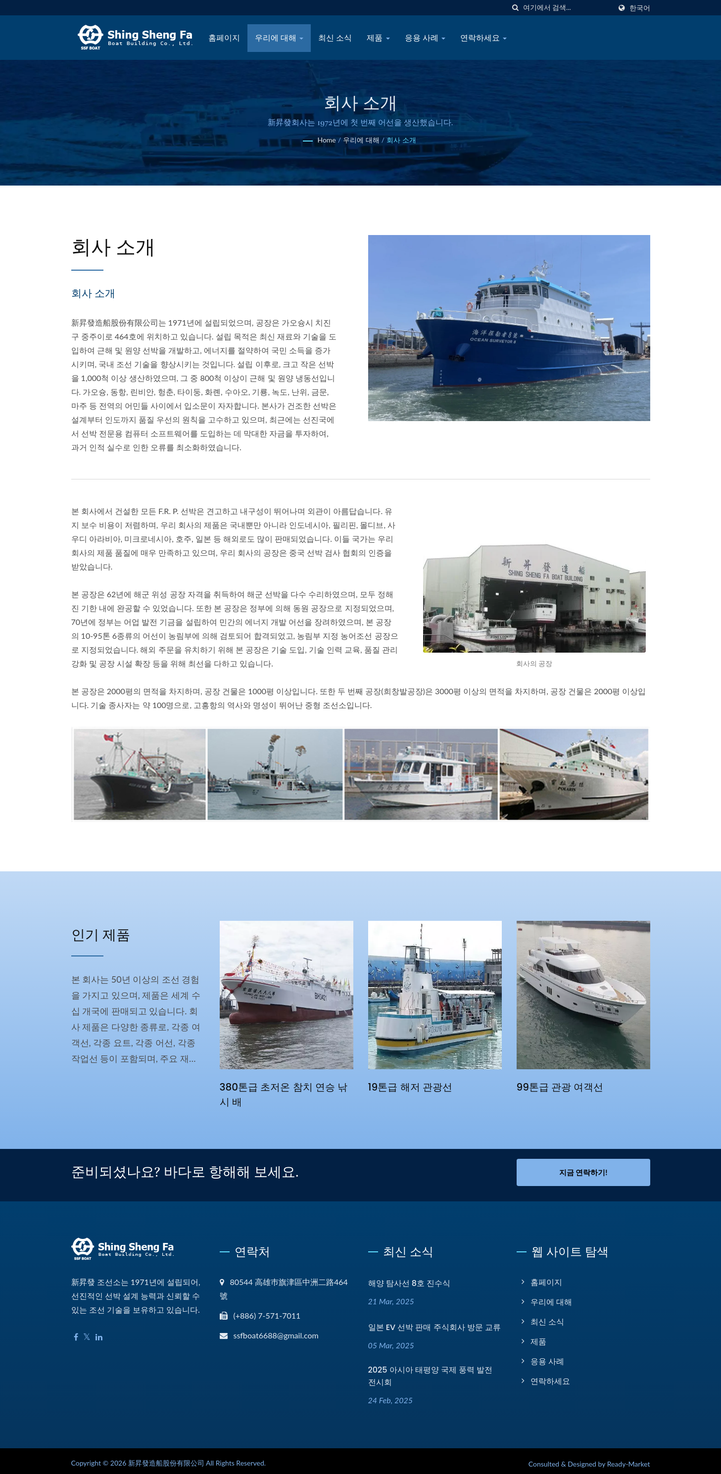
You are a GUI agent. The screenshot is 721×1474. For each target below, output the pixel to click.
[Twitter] (87, 1331)
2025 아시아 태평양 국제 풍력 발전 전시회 (430, 1371)
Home (326, 140)
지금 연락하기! (583, 1172)
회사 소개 (401, 140)
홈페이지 (224, 38)
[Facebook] (76, 1331)
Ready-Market (628, 1458)
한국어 (639, 8)
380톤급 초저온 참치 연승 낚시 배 (280, 1094)
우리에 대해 (279, 38)
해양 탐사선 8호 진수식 (409, 1278)
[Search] (567, 7)
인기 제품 (113, 933)
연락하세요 (483, 38)
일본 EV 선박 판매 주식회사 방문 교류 (434, 1322)
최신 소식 (335, 38)
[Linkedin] (99, 1331)
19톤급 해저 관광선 (412, 1087)
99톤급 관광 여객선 (562, 1087)
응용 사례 (425, 38)
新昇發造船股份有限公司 (166, 1457)
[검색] (515, 7)
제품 (378, 38)
